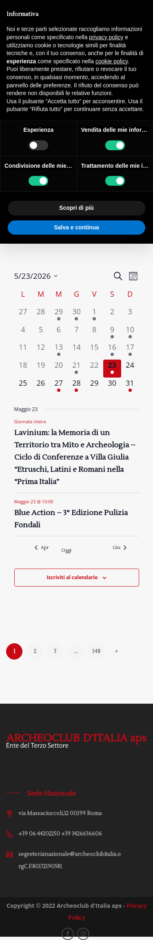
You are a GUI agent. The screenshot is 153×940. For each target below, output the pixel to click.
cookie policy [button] (111, 61)
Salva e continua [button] (76, 227)
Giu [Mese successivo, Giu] (119, 547)
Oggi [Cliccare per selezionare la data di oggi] (66, 550)
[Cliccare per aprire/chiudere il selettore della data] (36, 276)
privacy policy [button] (106, 37)
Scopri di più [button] (76, 207)
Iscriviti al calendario (72, 577)
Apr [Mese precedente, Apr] (42, 547)
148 (96, 651)
